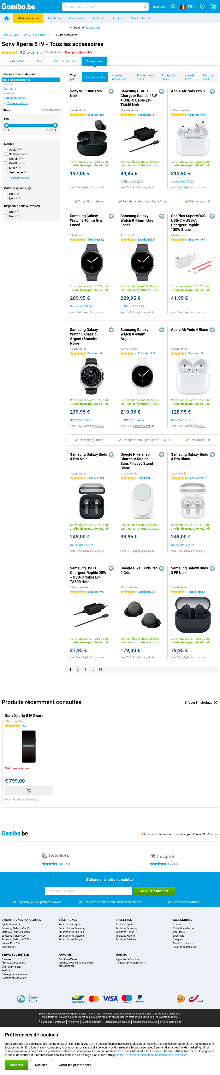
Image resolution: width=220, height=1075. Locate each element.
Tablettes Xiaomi (125, 935)
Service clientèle (141, 18)
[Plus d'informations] (29, 188)
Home (5, 35)
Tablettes (98, 18)
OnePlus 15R (9, 946)
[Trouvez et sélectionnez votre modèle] (105, 6)
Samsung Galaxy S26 (14, 935)
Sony (25, 35)
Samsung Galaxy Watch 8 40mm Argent (134, 334)
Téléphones (68, 919)
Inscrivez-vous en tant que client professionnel (76, 964)
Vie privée (73, 1022)
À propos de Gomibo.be (52, 1022)
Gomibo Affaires (68, 959)
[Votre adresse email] (88, 891)
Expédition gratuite (93, 187)
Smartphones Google (70, 939)
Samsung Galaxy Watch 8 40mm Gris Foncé (86, 220)
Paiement (7, 959)
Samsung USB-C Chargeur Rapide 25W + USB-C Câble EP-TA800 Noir (88, 575)
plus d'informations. (167, 1017)
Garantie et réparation (14, 978)
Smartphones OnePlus (71, 932)
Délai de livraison (11, 966)
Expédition (7, 970)
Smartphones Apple (70, 924)
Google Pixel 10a (11, 943)
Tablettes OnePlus (126, 939)
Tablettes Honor (125, 932)
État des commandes (13, 963)
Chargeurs (179, 932)
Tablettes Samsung (126, 928)
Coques (177, 924)
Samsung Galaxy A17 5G (16, 939)
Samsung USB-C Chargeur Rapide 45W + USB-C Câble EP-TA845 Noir (138, 98)
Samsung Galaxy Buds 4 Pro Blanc (189, 456)
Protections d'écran (184, 928)
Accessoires (76, 18)
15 (100, 669)
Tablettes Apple (124, 924)
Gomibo (121, 954)
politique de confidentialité (130, 1055)
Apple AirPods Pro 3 (188, 91)
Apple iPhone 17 (11, 924)
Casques (178, 939)
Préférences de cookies (117, 1022)
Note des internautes (117, 76)
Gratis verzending (27, 799)
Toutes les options (15, 103)
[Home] (6, 18)
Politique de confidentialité (131, 963)
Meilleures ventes (28, 18)
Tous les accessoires (65, 35)
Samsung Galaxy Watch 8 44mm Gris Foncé (136, 220)
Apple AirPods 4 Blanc (189, 329)
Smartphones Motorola (72, 935)
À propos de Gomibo (127, 959)
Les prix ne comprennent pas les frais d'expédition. (153, 1013)
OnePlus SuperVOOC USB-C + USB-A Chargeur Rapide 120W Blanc (188, 223)
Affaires (118, 18)
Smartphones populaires (21, 919)
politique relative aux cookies (168, 1055)
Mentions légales (91, 1022)
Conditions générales (145, 1022)
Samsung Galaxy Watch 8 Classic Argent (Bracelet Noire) (84, 336)
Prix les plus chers (167, 76)
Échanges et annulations (15, 974)
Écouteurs (178, 935)
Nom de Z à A (206, 76)
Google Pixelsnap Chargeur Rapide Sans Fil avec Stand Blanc (136, 461)
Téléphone (54, 18)
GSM (15, 35)
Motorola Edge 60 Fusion (16, 932)
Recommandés (93, 75)
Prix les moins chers (144, 76)
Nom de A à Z (187, 76)
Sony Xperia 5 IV (41, 35)
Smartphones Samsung (72, 928)
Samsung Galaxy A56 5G (16, 928)
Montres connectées (184, 943)
